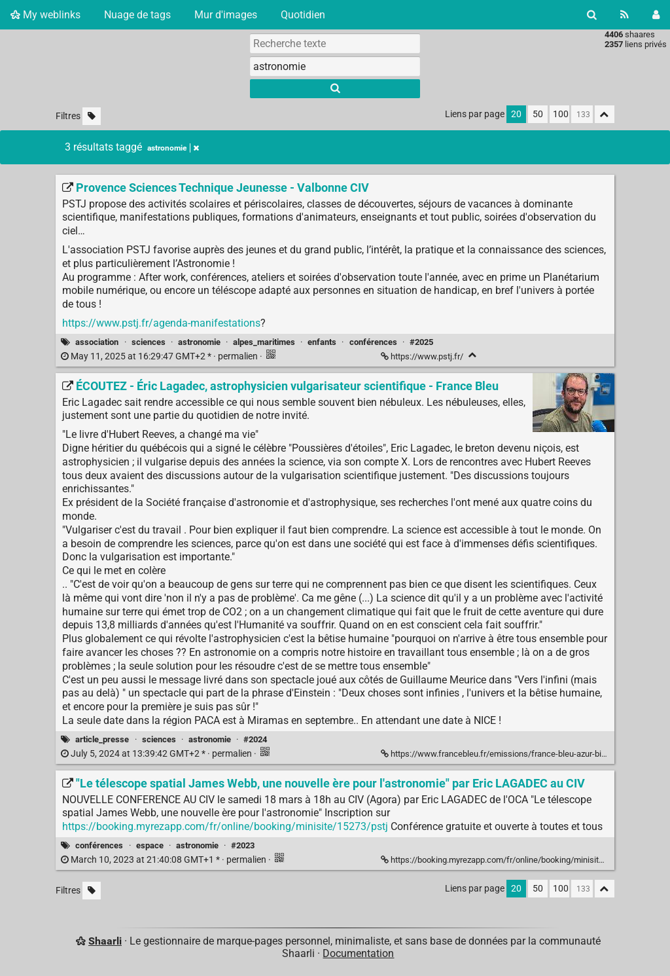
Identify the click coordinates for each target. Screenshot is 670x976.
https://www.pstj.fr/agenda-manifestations (161, 323)
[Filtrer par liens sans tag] (91, 116)
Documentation (358, 953)
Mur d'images (225, 15)
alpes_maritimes (264, 342)
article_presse (102, 739)
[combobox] (335, 66)
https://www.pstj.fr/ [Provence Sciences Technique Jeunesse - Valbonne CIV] (423, 356)
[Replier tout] (604, 114)
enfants (322, 342)
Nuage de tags (137, 15)
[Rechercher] (591, 14)
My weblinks (45, 15)
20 (516, 114)
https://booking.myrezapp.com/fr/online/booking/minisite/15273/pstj (225, 826)
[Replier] (472, 355)
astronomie (199, 342)
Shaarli (105, 941)
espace (150, 845)
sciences (149, 342)
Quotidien (303, 15)
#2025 (421, 342)
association (96, 342)
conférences (373, 342)
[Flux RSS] (624, 14)
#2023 (243, 845)
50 (538, 114)
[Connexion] (656, 14)
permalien (160, 356)
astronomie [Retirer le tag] (173, 148)
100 (561, 114)
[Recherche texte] (335, 43)
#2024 (255, 739)
